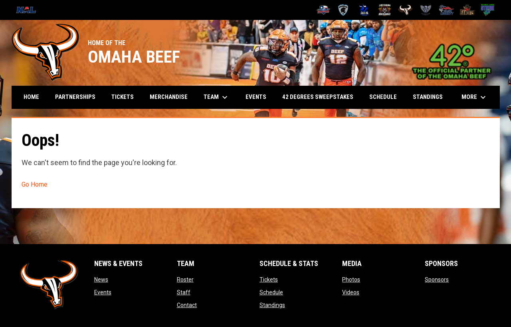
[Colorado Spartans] (343, 10)
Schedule (271, 292)
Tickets (268, 279)
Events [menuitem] (256, 96)
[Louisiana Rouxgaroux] (384, 10)
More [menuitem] (474, 97)
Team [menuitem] (217, 97)
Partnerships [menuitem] (75, 96)
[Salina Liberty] (446, 10)
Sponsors (437, 279)
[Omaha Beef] (405, 10)
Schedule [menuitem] (383, 96)
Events (102, 292)
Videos (350, 292)
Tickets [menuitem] (122, 96)
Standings (272, 305)
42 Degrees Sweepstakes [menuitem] (317, 96)
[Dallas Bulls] (364, 10)
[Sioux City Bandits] (467, 10)
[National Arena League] (29, 10)
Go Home (35, 184)
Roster (185, 279)
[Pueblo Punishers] (425, 10)
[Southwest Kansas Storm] (487, 10)
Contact (187, 305)
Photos (351, 279)
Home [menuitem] (31, 96)
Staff (183, 292)
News (101, 279)
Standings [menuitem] (428, 96)
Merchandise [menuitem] (169, 96)
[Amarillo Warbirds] (322, 10)
